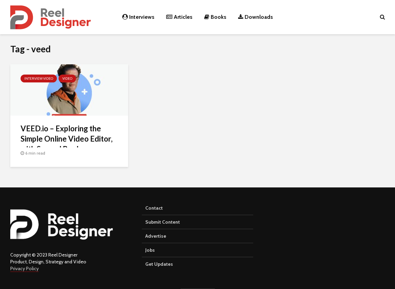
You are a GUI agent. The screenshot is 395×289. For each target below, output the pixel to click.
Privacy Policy (24, 268)
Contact (154, 208)
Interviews (138, 17)
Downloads (255, 17)
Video (67, 78)
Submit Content (162, 222)
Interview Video (38, 78)
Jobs (150, 250)
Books (215, 17)
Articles (179, 17)
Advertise (155, 236)
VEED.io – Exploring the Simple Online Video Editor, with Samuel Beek (67, 139)
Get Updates (159, 264)
